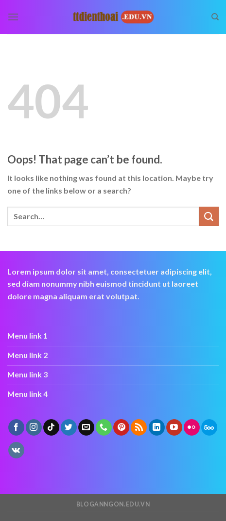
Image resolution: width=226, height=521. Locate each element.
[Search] (215, 17)
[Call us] (104, 427)
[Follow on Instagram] (34, 427)
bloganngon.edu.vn (113, 504)
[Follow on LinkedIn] (157, 427)
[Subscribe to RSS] (139, 427)
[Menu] (13, 17)
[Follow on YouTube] (174, 427)
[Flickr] (192, 427)
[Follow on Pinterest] (121, 427)
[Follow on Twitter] (69, 427)
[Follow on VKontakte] (16, 450)
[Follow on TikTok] (51, 427)
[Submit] (209, 216)
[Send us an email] (86, 427)
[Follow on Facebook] (16, 427)
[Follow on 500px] (209, 427)
